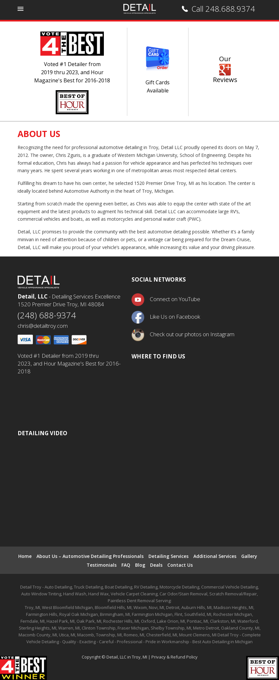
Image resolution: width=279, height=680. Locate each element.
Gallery (249, 556)
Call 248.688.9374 (223, 9)
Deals (156, 565)
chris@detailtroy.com (43, 325)
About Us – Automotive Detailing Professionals (90, 556)
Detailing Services (168, 556)
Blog (140, 565)
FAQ (125, 565)
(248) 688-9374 (47, 315)
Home (25, 556)
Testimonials (102, 565)
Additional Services (214, 556)
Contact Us (180, 565)
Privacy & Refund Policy (174, 657)
